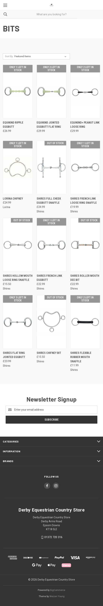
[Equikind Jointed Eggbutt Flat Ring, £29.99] (51, 91)
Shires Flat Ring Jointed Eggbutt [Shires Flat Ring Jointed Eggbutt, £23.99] (14, 355)
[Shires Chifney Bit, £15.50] (51, 322)
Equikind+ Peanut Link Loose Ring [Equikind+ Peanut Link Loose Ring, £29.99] (84, 125)
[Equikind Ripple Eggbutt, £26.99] (18, 91)
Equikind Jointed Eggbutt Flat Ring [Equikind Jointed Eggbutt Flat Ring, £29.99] (49, 125)
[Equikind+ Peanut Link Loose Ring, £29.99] (85, 91)
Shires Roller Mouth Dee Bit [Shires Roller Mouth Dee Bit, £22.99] (84, 278)
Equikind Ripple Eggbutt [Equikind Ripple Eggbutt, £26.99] (13, 125)
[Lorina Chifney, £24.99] (18, 167)
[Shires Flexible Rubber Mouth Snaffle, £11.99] (85, 322)
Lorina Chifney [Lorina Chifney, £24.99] (13, 198)
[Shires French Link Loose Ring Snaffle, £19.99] (85, 167)
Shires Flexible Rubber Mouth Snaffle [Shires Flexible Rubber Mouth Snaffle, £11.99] (80, 357)
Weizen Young (56, 596)
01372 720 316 (53, 537)
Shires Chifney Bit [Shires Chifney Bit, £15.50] (49, 353)
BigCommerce (57, 590)
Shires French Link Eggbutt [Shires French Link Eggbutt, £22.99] (49, 278)
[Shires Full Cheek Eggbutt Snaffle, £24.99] (51, 167)
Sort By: (9, 56)
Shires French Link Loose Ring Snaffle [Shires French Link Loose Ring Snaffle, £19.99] (83, 201)
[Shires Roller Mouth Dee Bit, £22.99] (85, 245)
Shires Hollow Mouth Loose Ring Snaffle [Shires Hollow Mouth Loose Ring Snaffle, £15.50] (18, 278)
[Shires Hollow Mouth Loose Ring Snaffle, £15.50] (18, 245)
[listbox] (41, 56)
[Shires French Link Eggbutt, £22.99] (51, 245)
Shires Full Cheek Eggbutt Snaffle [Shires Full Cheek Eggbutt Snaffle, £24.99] (49, 201)
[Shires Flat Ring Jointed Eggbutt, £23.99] (18, 322)
